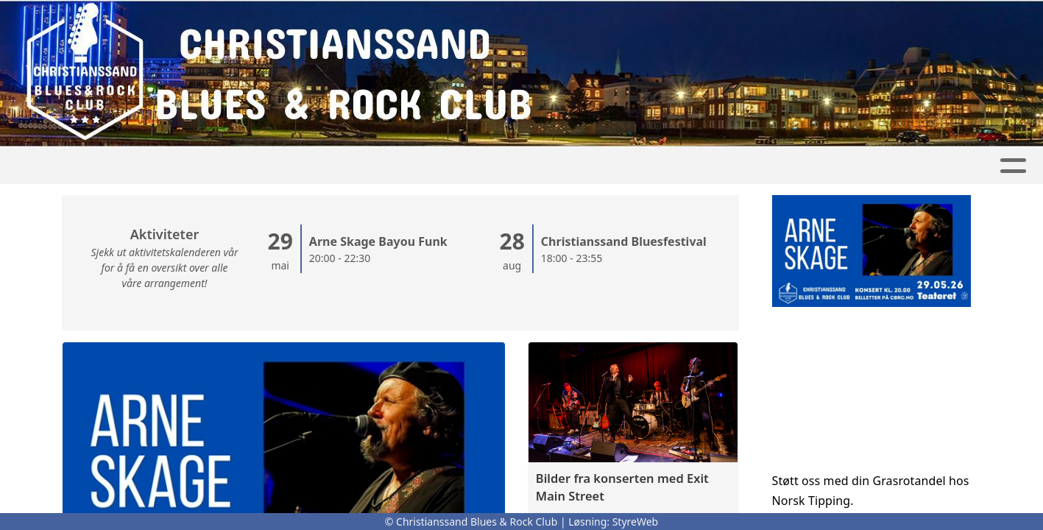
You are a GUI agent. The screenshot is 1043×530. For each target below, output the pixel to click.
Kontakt (630, 166)
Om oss (543, 166)
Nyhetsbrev (732, 166)
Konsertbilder (346, 166)
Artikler (251, 166)
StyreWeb (635, 522)
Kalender (452, 166)
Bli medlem (834, 166)
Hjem (188, 166)
